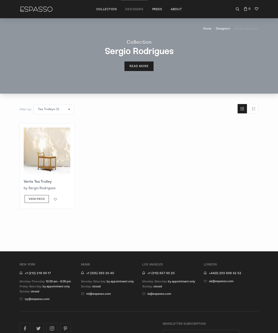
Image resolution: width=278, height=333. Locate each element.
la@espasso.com (159, 294)
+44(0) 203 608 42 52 (225, 273)
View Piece (37, 198)
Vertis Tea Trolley (38, 181)
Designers (223, 28)
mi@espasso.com (98, 294)
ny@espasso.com (37, 299)
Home (207, 28)
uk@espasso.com (221, 281)
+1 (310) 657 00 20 (161, 273)
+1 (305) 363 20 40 (100, 273)
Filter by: (26, 109)
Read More (139, 66)
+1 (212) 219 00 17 (38, 273)
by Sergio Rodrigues (40, 188)
